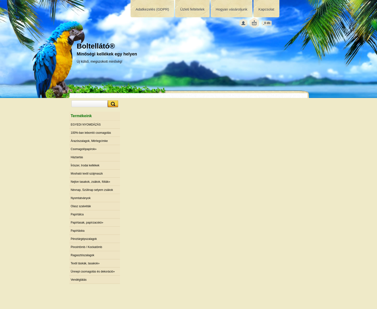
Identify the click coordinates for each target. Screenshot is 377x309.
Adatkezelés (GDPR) (152, 9)
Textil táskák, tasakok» (85, 263)
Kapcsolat (266, 9)
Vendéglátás (79, 279)
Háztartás (77, 157)
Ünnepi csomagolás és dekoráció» (93, 271)
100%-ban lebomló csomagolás (91, 132)
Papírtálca (77, 214)
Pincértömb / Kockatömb (86, 247)
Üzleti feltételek (192, 9)
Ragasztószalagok (82, 255)
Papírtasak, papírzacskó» (87, 222)
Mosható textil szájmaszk (87, 173)
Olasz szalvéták (81, 206)
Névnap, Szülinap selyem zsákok (92, 190)
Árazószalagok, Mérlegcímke (89, 141)
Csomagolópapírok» (83, 149)
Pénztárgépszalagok (84, 239)
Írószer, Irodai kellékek (85, 165)
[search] (112, 103)
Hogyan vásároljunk (231, 9)
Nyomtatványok (81, 198)
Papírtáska (77, 230)
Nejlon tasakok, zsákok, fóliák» (90, 181)
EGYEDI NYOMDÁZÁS (86, 124)
